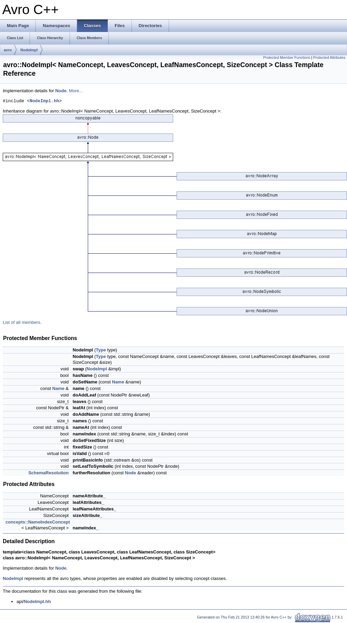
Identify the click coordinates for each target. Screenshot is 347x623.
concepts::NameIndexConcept (38, 522)
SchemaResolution (48, 472)
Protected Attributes (329, 57)
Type (101, 349)
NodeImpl (29, 50)
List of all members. (22, 322)
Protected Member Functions (286, 57)
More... (76, 90)
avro (8, 50)
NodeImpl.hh (44, 101)
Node (60, 90)
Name (118, 381)
